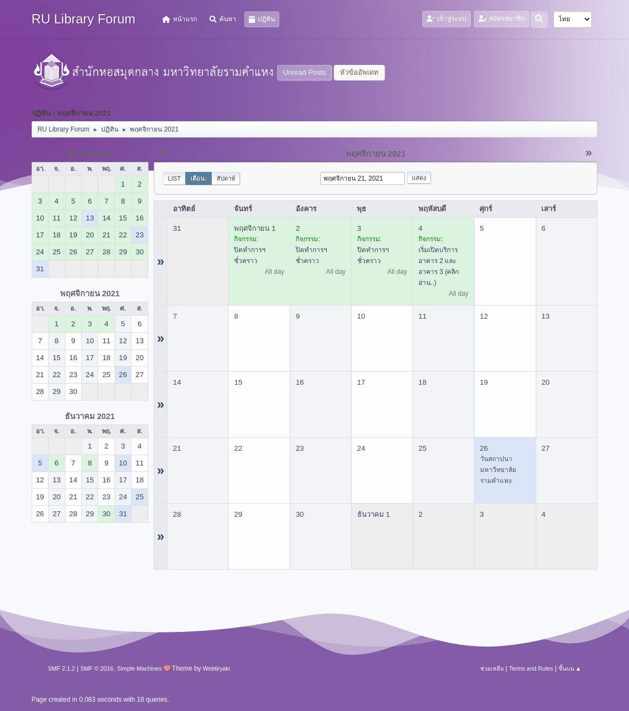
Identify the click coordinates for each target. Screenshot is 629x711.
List (174, 178)
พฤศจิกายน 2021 (90, 293)
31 (177, 228)
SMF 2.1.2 (61, 668)
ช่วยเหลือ (492, 668)
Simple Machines (139, 668)
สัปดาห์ (226, 178)
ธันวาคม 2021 (90, 416)
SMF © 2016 (96, 668)
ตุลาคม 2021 (90, 154)
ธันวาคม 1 (373, 514)
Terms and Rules (531, 668)
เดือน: (198, 178)
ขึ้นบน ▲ (570, 668)
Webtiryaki (216, 668)
